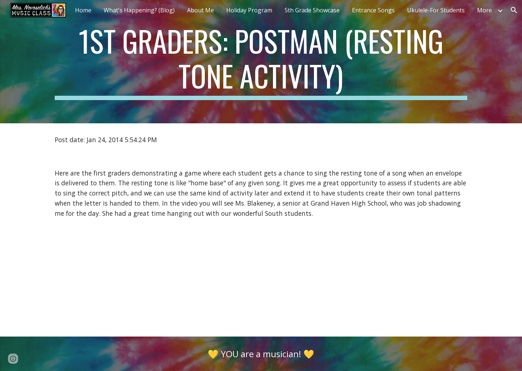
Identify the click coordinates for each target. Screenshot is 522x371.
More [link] (484, 10)
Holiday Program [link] (249, 10)
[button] (13, 359)
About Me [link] (200, 10)
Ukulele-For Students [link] (436, 10)
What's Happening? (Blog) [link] (139, 10)
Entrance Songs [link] (373, 10)
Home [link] (83, 10)
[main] (261, 61)
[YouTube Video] (136, 283)
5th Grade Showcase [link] (312, 10)
